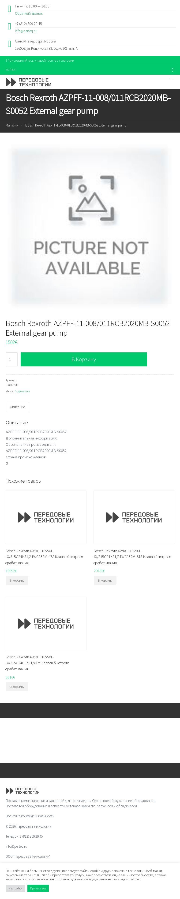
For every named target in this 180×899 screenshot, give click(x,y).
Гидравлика (22, 391)
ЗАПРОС (11, 70)
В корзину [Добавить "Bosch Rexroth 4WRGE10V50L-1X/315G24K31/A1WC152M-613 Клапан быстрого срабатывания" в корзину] (105, 580)
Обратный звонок (29, 13)
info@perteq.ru (26, 31)
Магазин (12, 125)
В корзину (84, 359)
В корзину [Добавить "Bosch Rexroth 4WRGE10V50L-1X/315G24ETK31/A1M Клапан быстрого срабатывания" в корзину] (17, 687)
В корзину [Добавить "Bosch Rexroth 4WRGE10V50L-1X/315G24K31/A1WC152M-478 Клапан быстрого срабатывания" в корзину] (17, 580)
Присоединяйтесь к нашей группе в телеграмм (40, 60)
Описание (17, 407)
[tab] (17, 407)
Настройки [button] (15, 888)
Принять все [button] (38, 888)
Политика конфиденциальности (30, 816)
